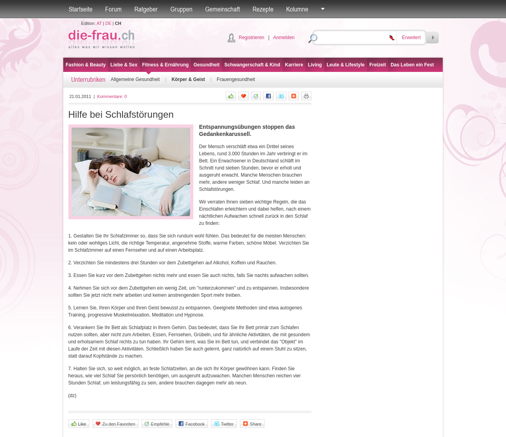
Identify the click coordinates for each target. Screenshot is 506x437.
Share (252, 423)
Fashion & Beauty (86, 65)
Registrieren (251, 37)
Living (315, 65)
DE (108, 23)
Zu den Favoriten (115, 423)
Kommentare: (112, 96)
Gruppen (181, 9)
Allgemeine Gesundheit (135, 79)
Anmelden (284, 37)
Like (79, 423)
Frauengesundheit (236, 79)
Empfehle (157, 423)
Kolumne (297, 9)
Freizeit (377, 65)
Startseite (81, 9)
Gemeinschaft (222, 9)
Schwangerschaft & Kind (252, 65)
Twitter (224, 423)
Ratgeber (146, 9)
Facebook (191, 423)
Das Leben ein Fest (412, 65)
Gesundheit (206, 65)
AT (99, 23)
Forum (113, 9)
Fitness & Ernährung (165, 65)
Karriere (294, 65)
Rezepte (263, 9)
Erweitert (411, 37)
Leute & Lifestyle (345, 65)
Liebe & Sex (123, 65)
